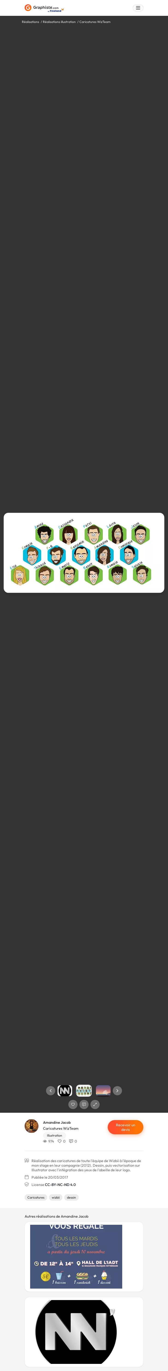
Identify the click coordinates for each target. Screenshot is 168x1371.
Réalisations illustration (59, 22)
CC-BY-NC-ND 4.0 (60, 1184)
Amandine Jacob (57, 1122)
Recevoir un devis (125, 1127)
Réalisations (30, 22)
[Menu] (138, 7)
